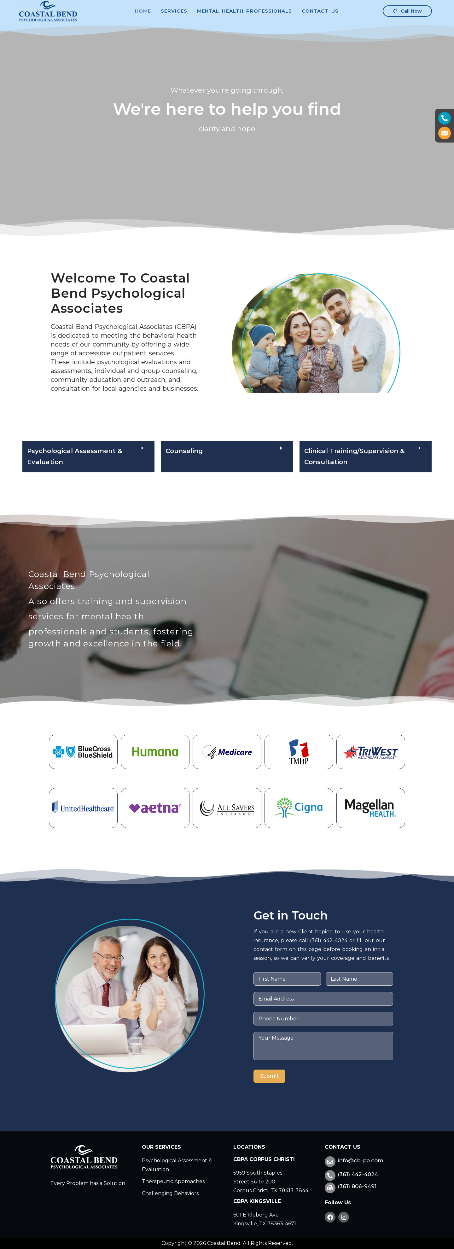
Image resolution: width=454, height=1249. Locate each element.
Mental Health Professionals (244, 11)
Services (174, 11)
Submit (269, 1076)
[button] (227, 456)
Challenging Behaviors (170, 1193)
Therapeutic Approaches (173, 1181)
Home (143, 11)
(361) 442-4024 (358, 1174)
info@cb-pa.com (360, 1160)
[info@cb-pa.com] (330, 1161)
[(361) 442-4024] (330, 1175)
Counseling (184, 451)
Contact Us (320, 11)
